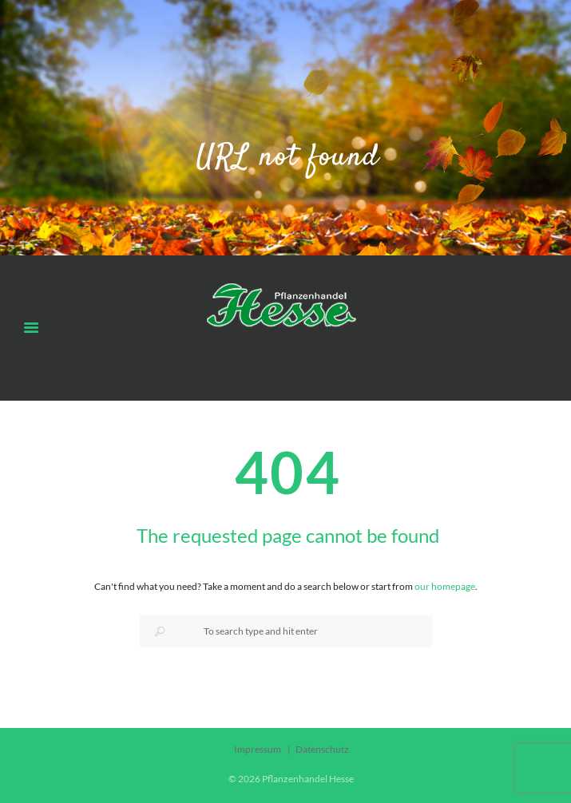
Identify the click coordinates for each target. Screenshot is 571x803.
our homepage (444, 586)
